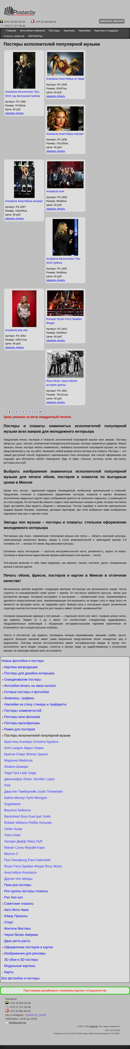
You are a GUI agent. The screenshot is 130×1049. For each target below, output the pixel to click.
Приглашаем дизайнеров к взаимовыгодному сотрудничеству (65, 990)
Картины (69, 30)
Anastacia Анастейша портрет (65, 133)
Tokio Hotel (12, 835)
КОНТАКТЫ (35, 36)
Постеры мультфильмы (22, 723)
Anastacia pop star (16, 330)
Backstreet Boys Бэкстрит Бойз (27, 816)
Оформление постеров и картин (28, 947)
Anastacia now (55, 191)
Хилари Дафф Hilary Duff (23, 841)
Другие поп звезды (18, 879)
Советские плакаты (19, 903)
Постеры (54, 30)
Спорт (8, 922)
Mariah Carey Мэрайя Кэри (24, 847)
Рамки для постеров (19, 729)
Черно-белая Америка (21, 935)
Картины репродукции (21, 667)
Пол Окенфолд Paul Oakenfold (27, 860)
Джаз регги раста (17, 941)
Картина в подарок (106, 30)
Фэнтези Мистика (17, 928)
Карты (8, 972)
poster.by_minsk (35, 1014)
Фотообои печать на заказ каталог (30, 686)
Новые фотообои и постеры (22, 661)
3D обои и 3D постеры (21, 959)
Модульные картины (19, 966)
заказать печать (14, 113)
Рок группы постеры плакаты (26, 891)
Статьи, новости (14, 36)
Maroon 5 (11, 854)
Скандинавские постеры (22, 679)
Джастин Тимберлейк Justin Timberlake (33, 791)
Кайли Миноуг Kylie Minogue (25, 798)
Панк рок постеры (17, 885)
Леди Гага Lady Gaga (20, 773)
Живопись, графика (19, 698)
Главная (10, 30)
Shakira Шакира (16, 766)
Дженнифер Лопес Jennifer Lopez (29, 779)
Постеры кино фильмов (22, 717)
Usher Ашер (13, 829)
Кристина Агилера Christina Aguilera (31, 742)
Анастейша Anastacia (20, 872)
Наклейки (85, 30)
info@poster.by (17, 1022)
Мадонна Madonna (18, 760)
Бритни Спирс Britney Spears (26, 754)
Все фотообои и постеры (20, 978)
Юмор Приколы (16, 916)
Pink (7, 785)
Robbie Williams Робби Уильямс (28, 823)
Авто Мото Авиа (16, 910)
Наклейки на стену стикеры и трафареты (35, 704)
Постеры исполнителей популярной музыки (37, 735)
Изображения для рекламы (25, 953)
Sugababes (12, 804)
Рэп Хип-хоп (13, 897)
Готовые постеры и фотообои (26, 692)
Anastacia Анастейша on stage (65, 78)
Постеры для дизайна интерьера (29, 673)
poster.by (94, 1026)
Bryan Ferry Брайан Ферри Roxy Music (33, 866)
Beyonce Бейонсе (17, 810)
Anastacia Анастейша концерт (24, 201)
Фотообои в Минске (32, 30)
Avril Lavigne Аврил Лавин (24, 748)
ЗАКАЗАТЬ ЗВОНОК (112, 21)
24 (40, 411)
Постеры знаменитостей (22, 710)
